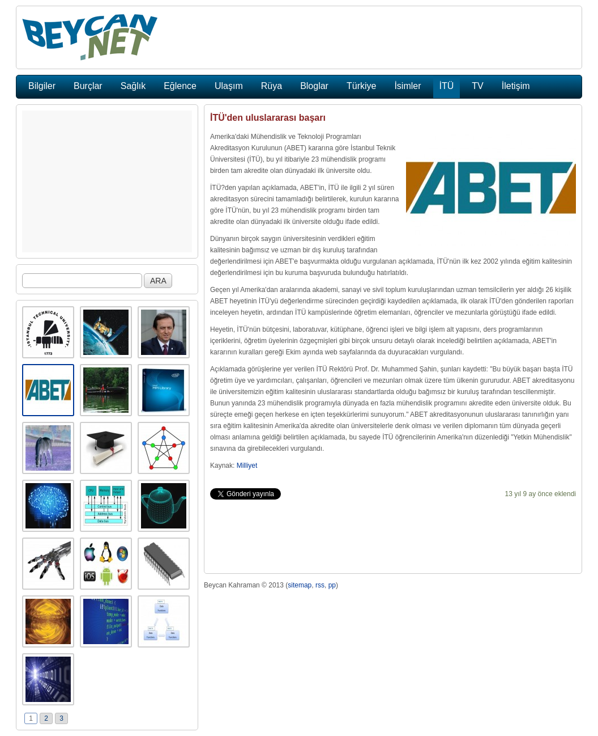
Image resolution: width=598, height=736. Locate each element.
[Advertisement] (107, 181)
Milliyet (247, 465)
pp (332, 585)
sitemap (299, 585)
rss (319, 585)
